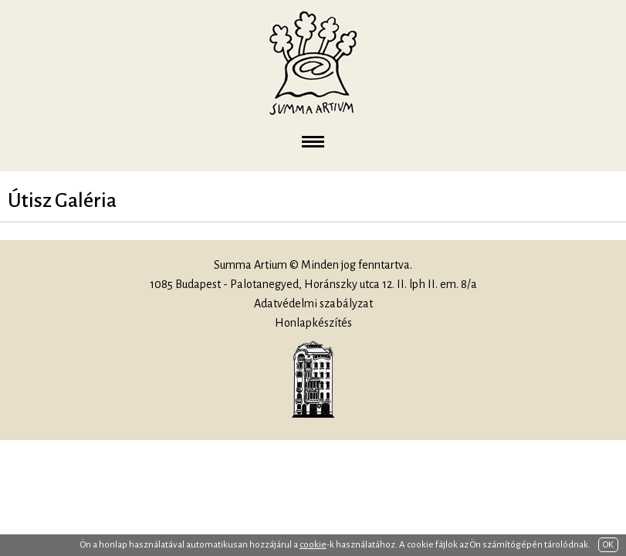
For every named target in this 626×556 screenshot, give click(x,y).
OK (608, 545)
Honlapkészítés (313, 323)
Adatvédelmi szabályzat (313, 303)
